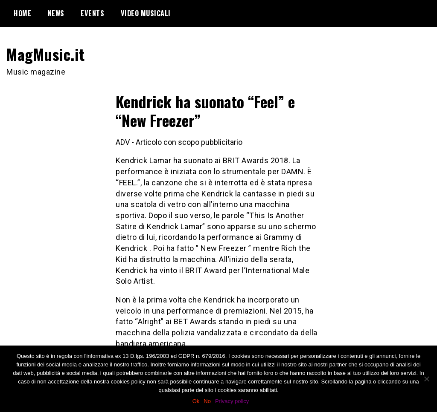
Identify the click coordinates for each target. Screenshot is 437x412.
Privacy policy (232, 401)
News (56, 13)
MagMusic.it (45, 54)
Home (22, 13)
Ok (196, 401)
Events (92, 13)
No (207, 401)
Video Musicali (146, 13)
